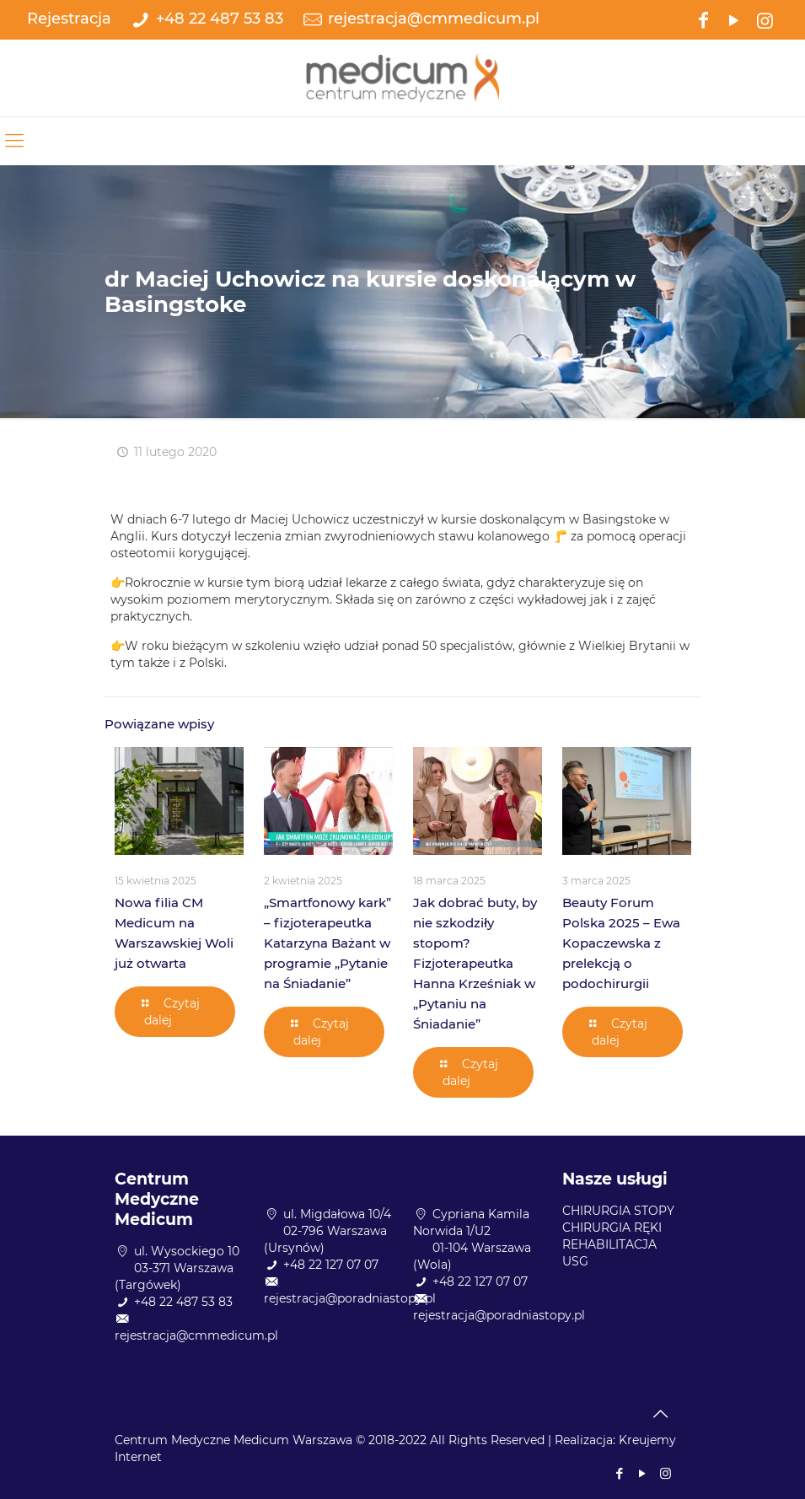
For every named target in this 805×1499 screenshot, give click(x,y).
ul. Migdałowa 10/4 (337, 1214)
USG (575, 1261)
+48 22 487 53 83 (219, 18)
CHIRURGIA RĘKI (612, 1227)
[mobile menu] (14, 140)
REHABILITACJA (609, 1244)
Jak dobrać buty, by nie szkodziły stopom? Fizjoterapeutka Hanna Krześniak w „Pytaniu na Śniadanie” (475, 963)
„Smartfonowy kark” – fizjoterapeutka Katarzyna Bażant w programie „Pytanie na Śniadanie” (327, 943)
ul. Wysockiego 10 (186, 1251)
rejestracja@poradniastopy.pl (350, 1298)
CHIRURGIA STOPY (618, 1210)
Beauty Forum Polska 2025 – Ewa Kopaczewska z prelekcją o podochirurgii (621, 943)
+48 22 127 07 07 (330, 1264)
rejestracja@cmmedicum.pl (433, 18)
